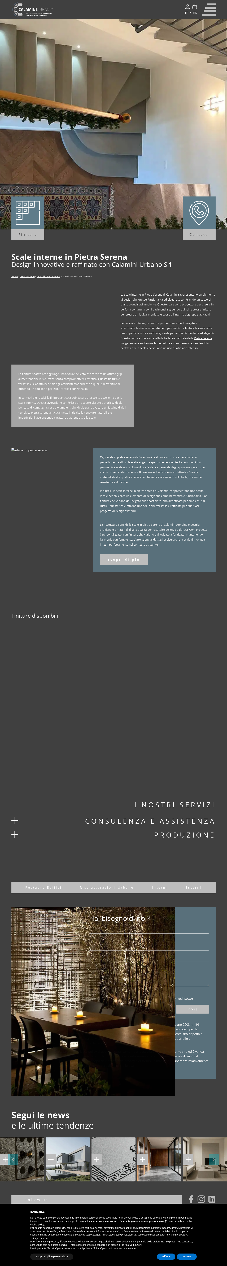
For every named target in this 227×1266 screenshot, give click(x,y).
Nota (134, 987)
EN (195, 13)
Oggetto (134, 968)
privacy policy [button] (131, 1217)
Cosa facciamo (27, 276)
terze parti (84, 1227)
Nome (134, 940)
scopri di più (124, 569)
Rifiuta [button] (166, 1256)
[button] (13, 1169)
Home (14, 276)
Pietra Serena (203, 338)
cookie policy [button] (37, 1224)
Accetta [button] (186, 1256)
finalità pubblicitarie (50, 1234)
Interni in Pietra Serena (48, 276)
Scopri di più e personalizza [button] (52, 1256)
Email (134, 957)
